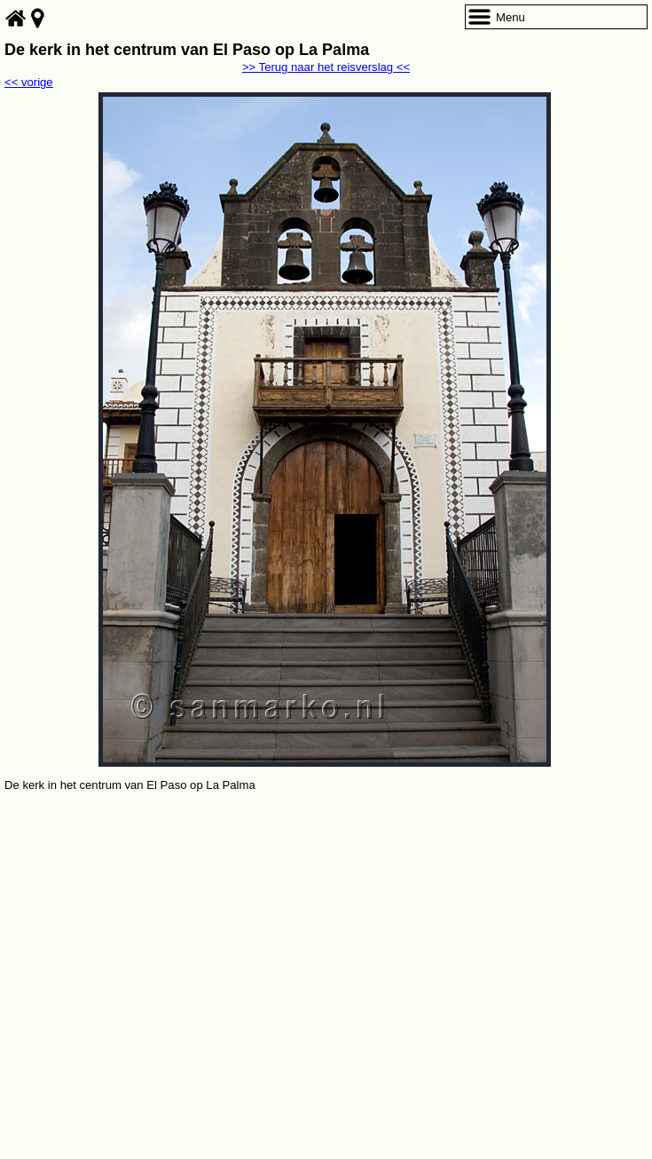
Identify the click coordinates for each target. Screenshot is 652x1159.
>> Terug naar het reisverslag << (326, 67)
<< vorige (28, 82)
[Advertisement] (326, 928)
